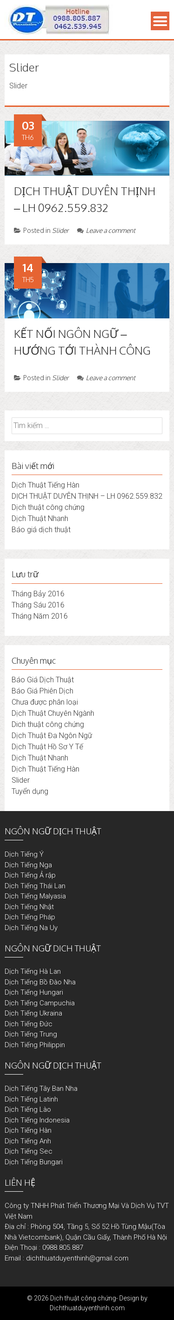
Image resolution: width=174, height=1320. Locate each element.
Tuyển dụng (30, 791)
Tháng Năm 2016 (40, 616)
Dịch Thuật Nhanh (40, 518)
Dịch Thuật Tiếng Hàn (45, 485)
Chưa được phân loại (45, 702)
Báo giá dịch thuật (41, 529)
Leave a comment (106, 230)
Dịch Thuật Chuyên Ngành (53, 713)
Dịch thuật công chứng (48, 507)
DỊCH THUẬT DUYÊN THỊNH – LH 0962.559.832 (87, 496)
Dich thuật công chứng (48, 724)
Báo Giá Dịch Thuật (43, 679)
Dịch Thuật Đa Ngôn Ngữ (52, 735)
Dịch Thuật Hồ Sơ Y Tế (47, 746)
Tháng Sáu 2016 (38, 605)
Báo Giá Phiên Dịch (42, 690)
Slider (60, 230)
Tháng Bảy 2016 (38, 593)
